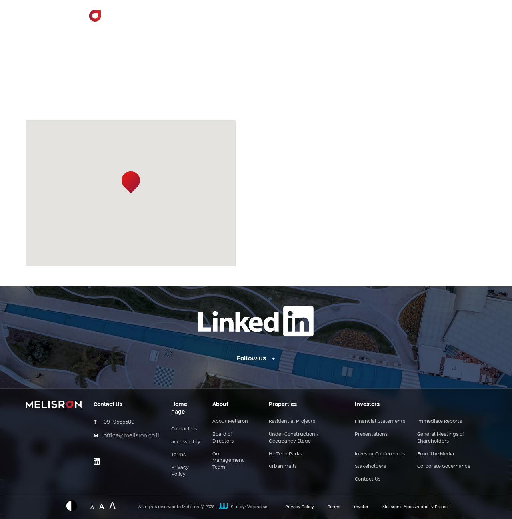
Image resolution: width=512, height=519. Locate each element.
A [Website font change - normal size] (92, 506)
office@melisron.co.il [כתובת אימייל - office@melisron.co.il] (131, 436)
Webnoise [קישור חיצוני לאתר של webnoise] (257, 507)
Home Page (187, 19)
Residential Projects (292, 421)
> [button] (264, 20)
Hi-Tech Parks (285, 454)
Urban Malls (283, 466)
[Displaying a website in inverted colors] (75, 505)
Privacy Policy (180, 471)
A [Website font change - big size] (112, 504)
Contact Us (424, 19)
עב (475, 19)
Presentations (371, 434)
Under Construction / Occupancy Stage (294, 438)
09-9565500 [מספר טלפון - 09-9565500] (119, 422)
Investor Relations (366, 19)
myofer (361, 507)
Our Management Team (228, 461)
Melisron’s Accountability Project (415, 507)
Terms (178, 455)
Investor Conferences (380, 454)
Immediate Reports (439, 421)
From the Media (435, 454)
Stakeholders (370, 466)
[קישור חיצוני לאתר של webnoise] (223, 507)
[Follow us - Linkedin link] (256, 359)
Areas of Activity (300, 19)
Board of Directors (223, 438)
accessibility (185, 442)
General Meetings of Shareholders (440, 438)
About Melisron (239, 19)
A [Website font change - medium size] (101, 505)
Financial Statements (380, 421)
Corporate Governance (443, 466)
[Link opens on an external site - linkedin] (97, 461)
